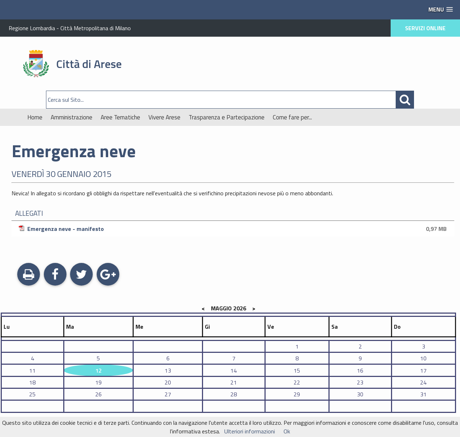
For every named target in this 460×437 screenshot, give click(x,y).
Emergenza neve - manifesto (234, 228)
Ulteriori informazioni (249, 431)
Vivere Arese (164, 117)
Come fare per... (292, 117)
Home (34, 117)
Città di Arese (89, 63)
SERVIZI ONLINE (425, 28)
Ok (287, 431)
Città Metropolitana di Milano (95, 28)
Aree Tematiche (120, 117)
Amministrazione (71, 117)
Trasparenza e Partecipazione (226, 117)
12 (98, 370)
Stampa (28, 275)
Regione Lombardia (32, 28)
